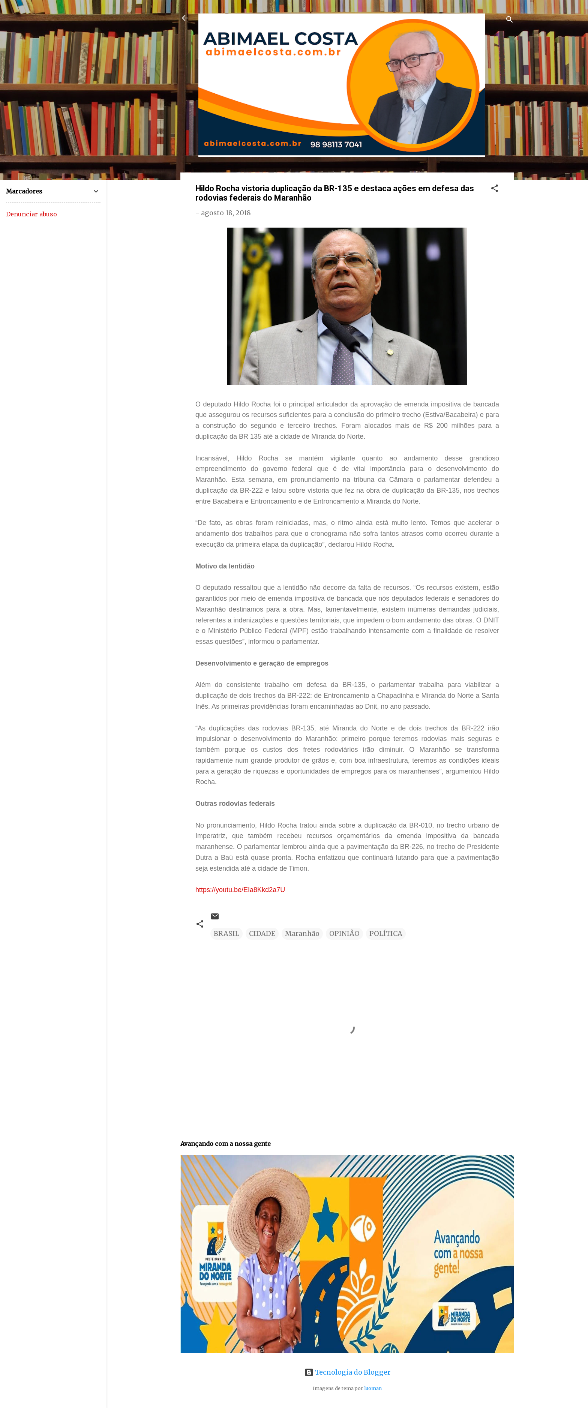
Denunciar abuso (31, 214)
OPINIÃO (344, 933)
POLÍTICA (385, 933)
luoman (373, 1388)
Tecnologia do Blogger (347, 1372)
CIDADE (262, 933)
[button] (494, 189)
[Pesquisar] (509, 20)
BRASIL (226, 933)
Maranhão (302, 933)
